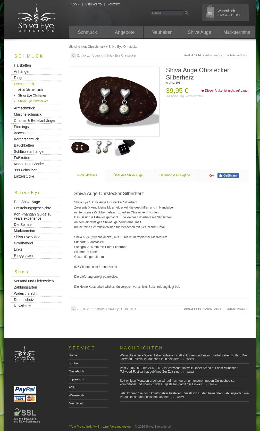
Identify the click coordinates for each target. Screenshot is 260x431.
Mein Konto (77, 403)
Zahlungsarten (25, 287)
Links (18, 249)
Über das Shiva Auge (128, 175)
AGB (72, 387)
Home (73, 355)
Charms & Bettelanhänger (34, 120)
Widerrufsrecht (25, 293)
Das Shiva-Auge (27, 202)
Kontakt (74, 363)
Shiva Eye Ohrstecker (123, 47)
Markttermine (236, 32)
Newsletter (22, 306)
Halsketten (22, 65)
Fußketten (22, 158)
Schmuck (87, 32)
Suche (157, 12)
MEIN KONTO (93, 4)
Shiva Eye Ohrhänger (33, 95)
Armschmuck (24, 108)
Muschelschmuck (27, 114)
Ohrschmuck (96, 47)
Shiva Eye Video (27, 237)
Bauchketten (24, 145)
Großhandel (23, 243)
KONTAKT (114, 4)
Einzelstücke (24, 176)
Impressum (76, 379)
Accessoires (23, 133)
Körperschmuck (26, 139)
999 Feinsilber (25, 170)
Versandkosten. (195, 96)
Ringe (18, 78)
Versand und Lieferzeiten (34, 281)
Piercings (21, 127)
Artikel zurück (212, 55)
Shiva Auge (199, 32)
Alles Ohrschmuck (30, 90)
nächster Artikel (236, 55)
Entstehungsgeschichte (32, 208)
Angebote (125, 32)
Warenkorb (76, 395)
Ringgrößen (23, 255)
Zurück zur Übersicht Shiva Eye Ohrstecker (106, 55)
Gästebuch (76, 371)
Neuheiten (162, 32)
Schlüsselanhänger (29, 151)
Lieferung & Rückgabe (175, 175)
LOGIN (75, 4)
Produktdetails (87, 175)
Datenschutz (24, 300)
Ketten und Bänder (29, 164)
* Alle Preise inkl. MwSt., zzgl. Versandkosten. (100, 426)
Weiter (190, 359)
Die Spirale (22, 224)
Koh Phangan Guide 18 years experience (33, 216)
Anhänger (22, 71)
